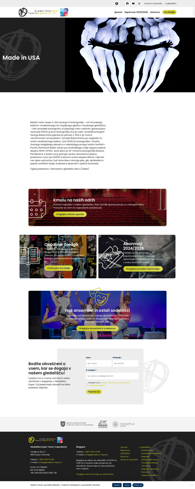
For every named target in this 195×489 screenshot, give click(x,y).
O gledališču (170, 3)
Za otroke (169, 12)
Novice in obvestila (153, 3)
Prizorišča (145, 472)
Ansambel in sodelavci (151, 453)
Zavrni (127, 485)
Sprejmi (117, 485)
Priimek (117, 357)
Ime (88, 357)
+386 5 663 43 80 (46, 459)
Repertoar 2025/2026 (136, 12)
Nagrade (145, 456)
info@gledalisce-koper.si (50, 462)
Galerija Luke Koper (150, 459)
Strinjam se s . (109, 384)
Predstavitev (147, 450)
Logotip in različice (149, 475)
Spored (118, 12)
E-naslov (91, 370)
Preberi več (138, 485)
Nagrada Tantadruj (150, 469)
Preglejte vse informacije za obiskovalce (94, 474)
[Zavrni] (192, 485)
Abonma (155, 12)
